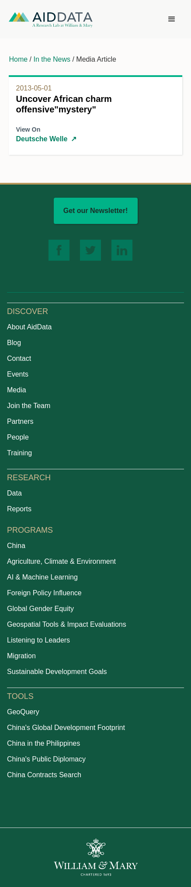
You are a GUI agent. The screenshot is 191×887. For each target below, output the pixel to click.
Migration (21, 656)
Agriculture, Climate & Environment (61, 561)
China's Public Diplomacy (46, 759)
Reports (19, 509)
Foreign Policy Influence (44, 593)
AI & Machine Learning (42, 577)
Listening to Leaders (38, 640)
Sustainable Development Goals (57, 671)
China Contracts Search (44, 775)
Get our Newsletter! (95, 210)
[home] (51, 19)
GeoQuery (23, 712)
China (16, 545)
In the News (52, 59)
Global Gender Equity (40, 608)
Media (16, 390)
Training (19, 453)
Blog (14, 342)
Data (14, 493)
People (18, 437)
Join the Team (28, 405)
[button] (171, 19)
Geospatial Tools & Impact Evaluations (66, 624)
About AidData (29, 327)
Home (18, 59)
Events (17, 374)
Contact (19, 358)
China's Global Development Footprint (66, 727)
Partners (20, 421)
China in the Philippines (43, 743)
